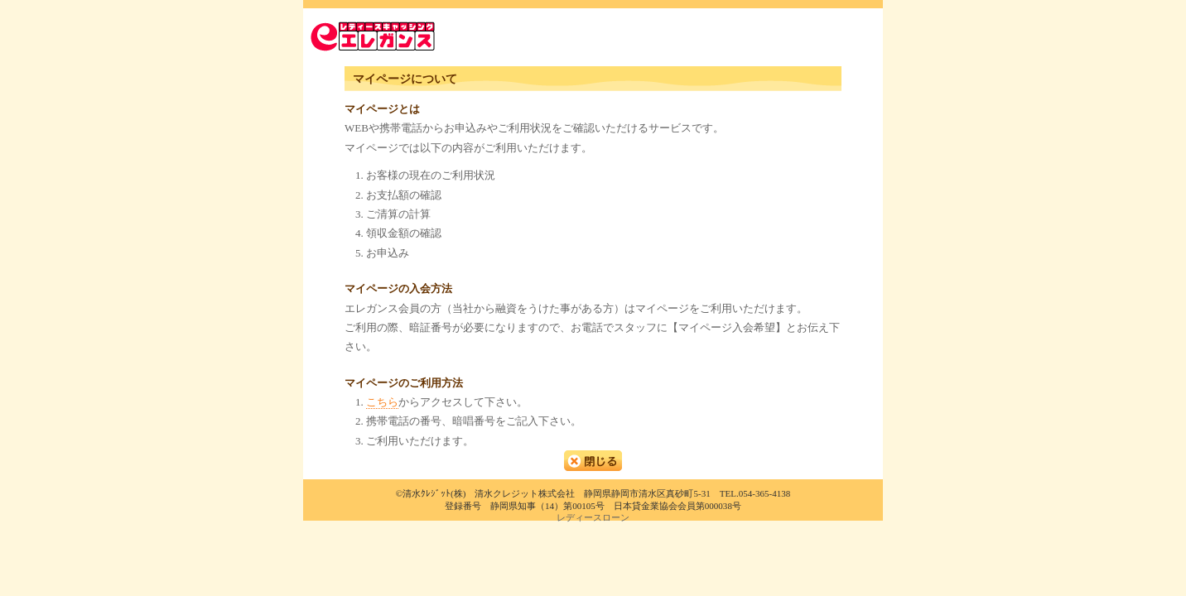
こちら (382, 402)
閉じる (593, 460)
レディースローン (593, 517)
